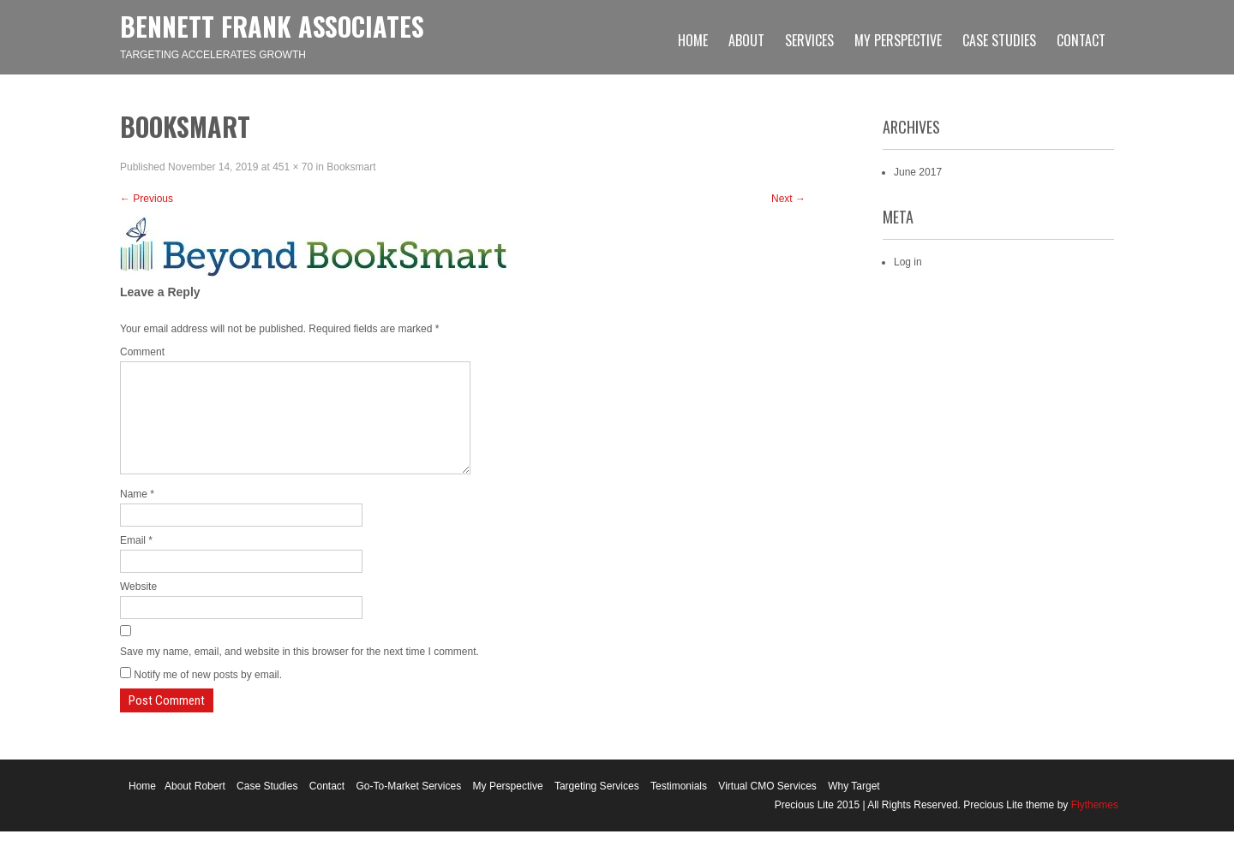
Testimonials (678, 807)
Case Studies (999, 40)
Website (138, 607)
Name (137, 515)
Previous (146, 199)
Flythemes (1093, 825)
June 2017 (918, 172)
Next (788, 199)
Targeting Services (596, 807)
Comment (142, 352)
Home (693, 40)
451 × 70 (293, 167)
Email (136, 561)
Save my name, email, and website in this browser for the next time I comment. (299, 672)
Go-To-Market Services (409, 807)
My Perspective (898, 40)
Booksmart (350, 167)
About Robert (195, 807)
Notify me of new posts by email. (208, 695)
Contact (1081, 40)
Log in (908, 262)
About (746, 40)
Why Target (853, 807)
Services (809, 40)
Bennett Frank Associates (272, 26)
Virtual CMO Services (767, 807)
